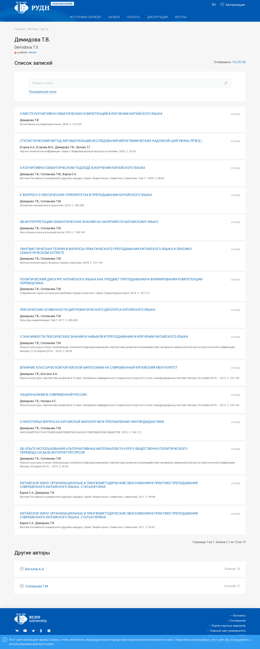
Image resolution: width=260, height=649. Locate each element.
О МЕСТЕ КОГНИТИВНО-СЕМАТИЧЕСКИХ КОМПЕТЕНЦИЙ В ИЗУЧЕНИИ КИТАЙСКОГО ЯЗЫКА (91, 121)
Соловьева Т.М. (37, 593)
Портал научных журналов (228, 625)
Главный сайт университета (228, 630)
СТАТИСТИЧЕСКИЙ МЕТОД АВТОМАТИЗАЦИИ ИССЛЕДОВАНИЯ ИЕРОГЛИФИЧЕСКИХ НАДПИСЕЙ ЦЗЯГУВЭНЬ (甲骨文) (111, 148)
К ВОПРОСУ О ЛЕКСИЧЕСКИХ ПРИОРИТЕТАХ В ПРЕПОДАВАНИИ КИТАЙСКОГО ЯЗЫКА (86, 202)
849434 (32, 59)
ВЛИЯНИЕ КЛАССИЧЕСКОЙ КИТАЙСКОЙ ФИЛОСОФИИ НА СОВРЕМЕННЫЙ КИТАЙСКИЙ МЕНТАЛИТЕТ (98, 375)
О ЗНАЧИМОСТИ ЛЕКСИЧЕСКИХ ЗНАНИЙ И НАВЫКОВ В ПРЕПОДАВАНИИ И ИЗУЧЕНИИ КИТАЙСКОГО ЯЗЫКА (104, 344)
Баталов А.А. (35, 576)
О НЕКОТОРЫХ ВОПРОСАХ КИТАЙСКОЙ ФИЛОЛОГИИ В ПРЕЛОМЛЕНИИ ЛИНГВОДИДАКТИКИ (92, 429)
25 (238, 69)
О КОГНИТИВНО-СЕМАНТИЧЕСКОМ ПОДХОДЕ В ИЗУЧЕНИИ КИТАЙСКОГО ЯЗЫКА (82, 175)
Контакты (239, 615)
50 (244, 69)
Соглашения (238, 620)
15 (233, 69)
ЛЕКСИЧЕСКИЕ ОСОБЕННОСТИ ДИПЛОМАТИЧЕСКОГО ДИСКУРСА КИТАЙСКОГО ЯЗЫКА (87, 317)
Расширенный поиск (43, 99)
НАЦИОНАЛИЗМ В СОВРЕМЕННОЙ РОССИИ (53, 402)
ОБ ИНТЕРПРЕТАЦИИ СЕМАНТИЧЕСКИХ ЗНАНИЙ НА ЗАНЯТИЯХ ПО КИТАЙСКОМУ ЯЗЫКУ (89, 229)
